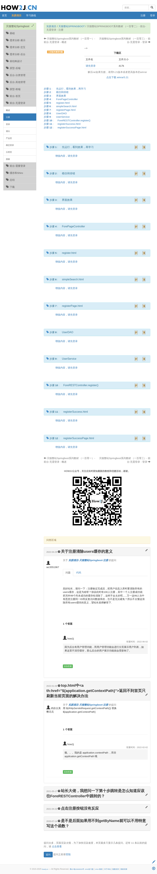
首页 (4, 15)
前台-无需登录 (15, 103)
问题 (68, 572)
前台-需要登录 (15, 165)
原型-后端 (13, 68)
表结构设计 (14, 61)
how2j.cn (45, 869)
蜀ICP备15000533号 (77, 869)
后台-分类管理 (15, 75)
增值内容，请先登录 (66, 155)
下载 (10, 186)
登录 (152, 15)
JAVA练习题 (89, 869)
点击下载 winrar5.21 (117, 77)
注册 (142, 15)
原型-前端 (13, 89)
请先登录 (91, 65)
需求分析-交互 (15, 47)
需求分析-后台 (15, 54)
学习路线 (31, 15)
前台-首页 (13, 96)
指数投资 (115, 869)
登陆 (68, 854)
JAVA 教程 (99, 869)
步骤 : (66, 88)
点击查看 (57, 846)
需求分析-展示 (15, 40)
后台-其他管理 (15, 82)
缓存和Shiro (14, 173)
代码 (78, 572)
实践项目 (16, 15)
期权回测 (124, 869)
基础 (10, 33)
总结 (10, 179)
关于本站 (107, 869)
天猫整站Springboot (71, 26)
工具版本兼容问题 (55, 52)
